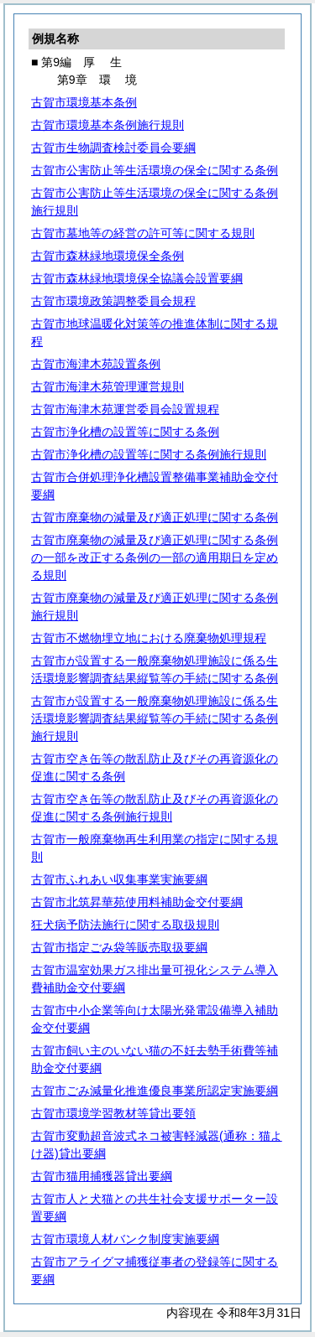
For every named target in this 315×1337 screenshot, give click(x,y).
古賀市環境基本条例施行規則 (107, 125)
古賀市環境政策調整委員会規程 (113, 301)
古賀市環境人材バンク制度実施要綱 (125, 1239)
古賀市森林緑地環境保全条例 (107, 255)
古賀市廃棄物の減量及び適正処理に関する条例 (154, 517)
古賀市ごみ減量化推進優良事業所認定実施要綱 (154, 1090)
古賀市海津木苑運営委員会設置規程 (125, 409)
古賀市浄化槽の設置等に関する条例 (125, 431)
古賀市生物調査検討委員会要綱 (113, 147)
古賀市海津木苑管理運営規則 (107, 386)
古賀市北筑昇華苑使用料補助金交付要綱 (137, 902)
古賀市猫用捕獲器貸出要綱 (101, 1176)
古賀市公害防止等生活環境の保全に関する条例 (154, 170)
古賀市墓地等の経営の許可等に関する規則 (143, 233)
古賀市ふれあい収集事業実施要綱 (119, 879)
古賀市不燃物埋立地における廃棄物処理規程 (148, 638)
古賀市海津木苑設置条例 (95, 364)
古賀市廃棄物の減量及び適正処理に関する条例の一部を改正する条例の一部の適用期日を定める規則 (154, 557)
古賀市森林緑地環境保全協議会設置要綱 (137, 278)
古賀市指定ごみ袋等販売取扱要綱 (119, 947)
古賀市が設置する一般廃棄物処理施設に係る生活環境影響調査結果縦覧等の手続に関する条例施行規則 (154, 718)
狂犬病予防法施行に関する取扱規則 (125, 924)
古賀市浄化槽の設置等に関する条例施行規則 (148, 454)
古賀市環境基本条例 (84, 102)
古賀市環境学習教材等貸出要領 (113, 1113)
